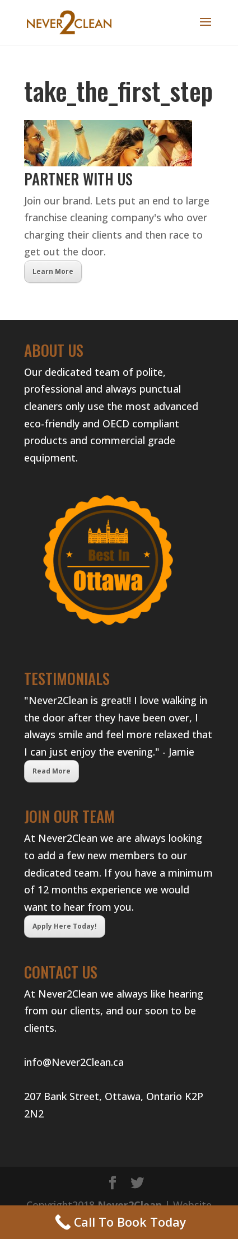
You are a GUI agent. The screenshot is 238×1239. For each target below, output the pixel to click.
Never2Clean (129, 1205)
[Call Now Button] (119, 1222)
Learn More (52, 271)
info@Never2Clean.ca (74, 1062)
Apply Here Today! (64, 926)
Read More (51, 771)
